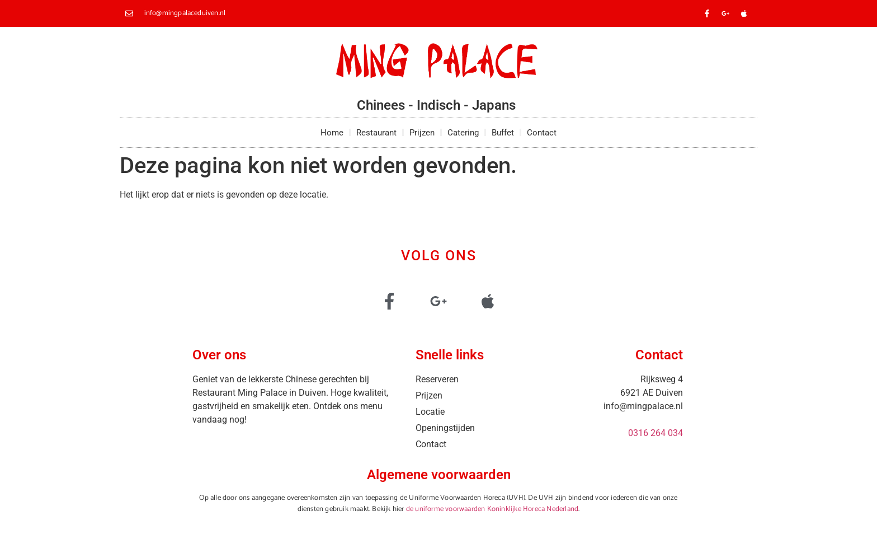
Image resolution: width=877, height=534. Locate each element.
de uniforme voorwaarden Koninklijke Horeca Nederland (492, 509)
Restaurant (376, 133)
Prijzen (422, 133)
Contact (542, 133)
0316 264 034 (655, 433)
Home (331, 133)
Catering (463, 133)
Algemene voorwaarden (439, 475)
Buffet (503, 133)
